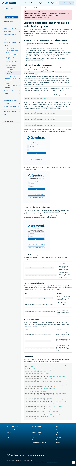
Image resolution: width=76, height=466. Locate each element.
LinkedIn (58, 435)
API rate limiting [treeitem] (10, 69)
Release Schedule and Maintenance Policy (37, 17)
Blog (52, 3)
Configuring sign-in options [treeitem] (11, 72)
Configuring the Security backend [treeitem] (12, 51)
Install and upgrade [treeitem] (9, 25)
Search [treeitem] (6, 93)
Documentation (45, 3)
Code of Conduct (11, 430)
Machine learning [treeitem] (8, 97)
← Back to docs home (9, 14)
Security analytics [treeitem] (8, 90)
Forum (9, 432)
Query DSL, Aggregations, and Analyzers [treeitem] (11, 107)
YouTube (58, 437)
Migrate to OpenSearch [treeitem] (10, 28)
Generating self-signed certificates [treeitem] (11, 62)
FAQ (33, 437)
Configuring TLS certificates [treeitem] (10, 58)
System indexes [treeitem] (10, 48)
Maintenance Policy (37, 435)
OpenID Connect (30, 56)
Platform (31, 3)
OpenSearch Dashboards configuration (37, 326)
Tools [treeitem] (5, 114)
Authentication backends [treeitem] (11, 78)
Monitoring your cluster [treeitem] (10, 100)
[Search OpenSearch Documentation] (66, 3)
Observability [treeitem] (7, 103)
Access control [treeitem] (8, 80)
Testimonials (35, 440)
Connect (58, 430)
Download (56, 3)
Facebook (58, 442)
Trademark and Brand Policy (39, 442)
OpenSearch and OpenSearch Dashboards (10, 9)
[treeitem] (19, 21)
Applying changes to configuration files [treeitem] (11, 66)
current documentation (59, 13)
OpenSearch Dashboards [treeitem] (10, 34)
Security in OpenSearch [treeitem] (10, 42)
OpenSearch (9, 3)
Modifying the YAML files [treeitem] (12, 54)
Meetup (58, 440)
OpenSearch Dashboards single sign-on (50, 289)
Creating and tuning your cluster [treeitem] (10, 38)
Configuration (26, 7)
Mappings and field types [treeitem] (10, 111)
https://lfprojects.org (52, 462)
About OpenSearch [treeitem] (8, 21)
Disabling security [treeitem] (10, 76)
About (27, 3)
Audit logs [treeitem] (7, 83)
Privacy (34, 445)
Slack (8, 437)
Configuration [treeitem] (8, 46)
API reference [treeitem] (7, 118)
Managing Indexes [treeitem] (8, 31)
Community (37, 3)
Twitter (58, 432)
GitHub (9, 435)
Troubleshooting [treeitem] (8, 121)
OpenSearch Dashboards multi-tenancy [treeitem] (11, 86)
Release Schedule (36, 432)
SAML (57, 56)
